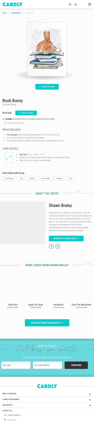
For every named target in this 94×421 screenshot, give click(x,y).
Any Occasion (45, 178)
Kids (70, 178)
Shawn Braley (16, 13)
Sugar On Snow (35, 304)
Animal (32, 178)
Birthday (59, 178)
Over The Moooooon (81, 304)
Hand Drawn (9, 178)
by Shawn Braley (12, 307)
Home (4, 13)
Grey (21, 178)
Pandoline (58, 304)
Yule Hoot (13, 304)
